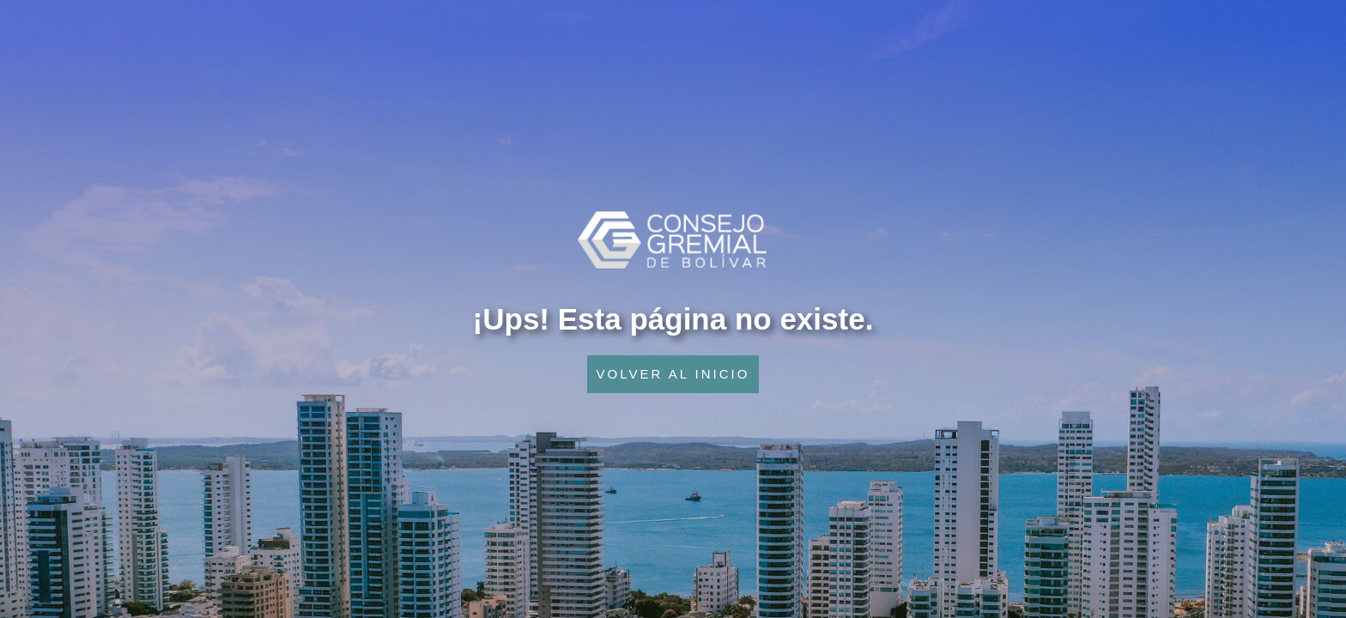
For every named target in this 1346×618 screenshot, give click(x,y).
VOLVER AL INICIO (673, 374)
